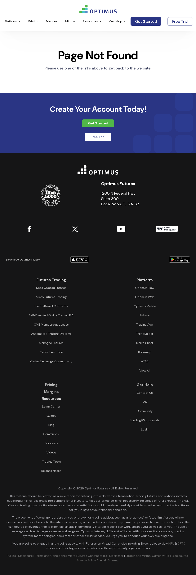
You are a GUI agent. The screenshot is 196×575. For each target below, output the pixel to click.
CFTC (181, 544)
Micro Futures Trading (51, 297)
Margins (52, 21)
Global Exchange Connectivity (51, 361)
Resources (90, 21)
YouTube (121, 229)
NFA (171, 544)
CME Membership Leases (51, 325)
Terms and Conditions (50, 556)
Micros (70, 21)
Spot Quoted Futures (51, 288)
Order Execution (51, 352)
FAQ (145, 402)
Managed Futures (51, 343)
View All (144, 370)
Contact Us (145, 393)
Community (51, 434)
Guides (51, 416)
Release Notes (51, 471)
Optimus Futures (98, 170)
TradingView (167, 229)
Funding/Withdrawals (144, 420)
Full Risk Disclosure (20, 556)
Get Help (115, 21)
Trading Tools (51, 462)
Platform (11, 21)
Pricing (33, 21)
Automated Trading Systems (51, 334)
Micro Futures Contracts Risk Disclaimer (95, 556)
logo (98, 9)
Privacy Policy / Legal (91, 560)
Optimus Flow (144, 288)
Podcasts (51, 443)
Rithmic (145, 315)
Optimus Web (144, 297)
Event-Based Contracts (51, 306)
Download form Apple (79, 259)
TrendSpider (144, 334)
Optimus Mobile (145, 306)
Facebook (29, 229)
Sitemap (113, 560)
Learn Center (51, 406)
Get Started (146, 21)
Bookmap (144, 352)
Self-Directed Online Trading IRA (51, 315)
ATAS (145, 361)
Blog (51, 425)
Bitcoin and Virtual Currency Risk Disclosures (157, 556)
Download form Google (153, 259)
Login (145, 429)
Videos (51, 452)
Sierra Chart (144, 343)
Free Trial (180, 21)
